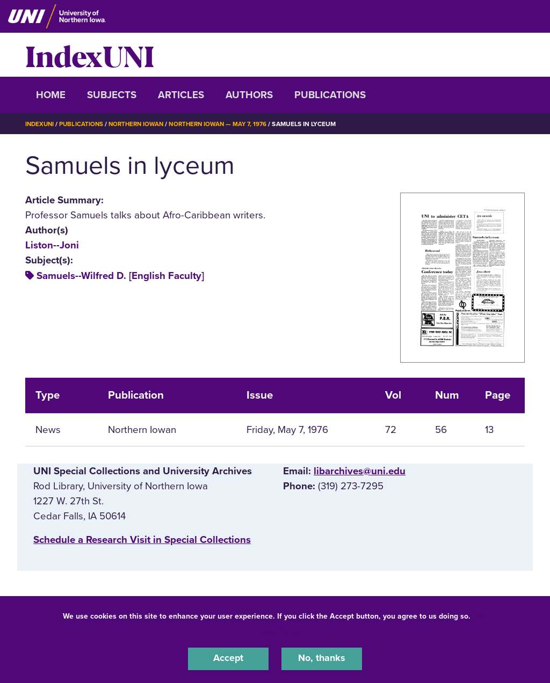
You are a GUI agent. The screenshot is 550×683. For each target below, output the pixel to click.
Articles (181, 95)
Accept (228, 658)
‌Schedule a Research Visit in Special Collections (142, 540)
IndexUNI (89, 55)
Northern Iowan (141, 124)
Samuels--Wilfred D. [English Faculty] (120, 276)
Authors (249, 95)
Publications (330, 95)
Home (51, 95)
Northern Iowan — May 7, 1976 (227, 124)
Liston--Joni (52, 245)
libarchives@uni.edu (360, 471)
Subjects (111, 95)
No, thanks (321, 658)
